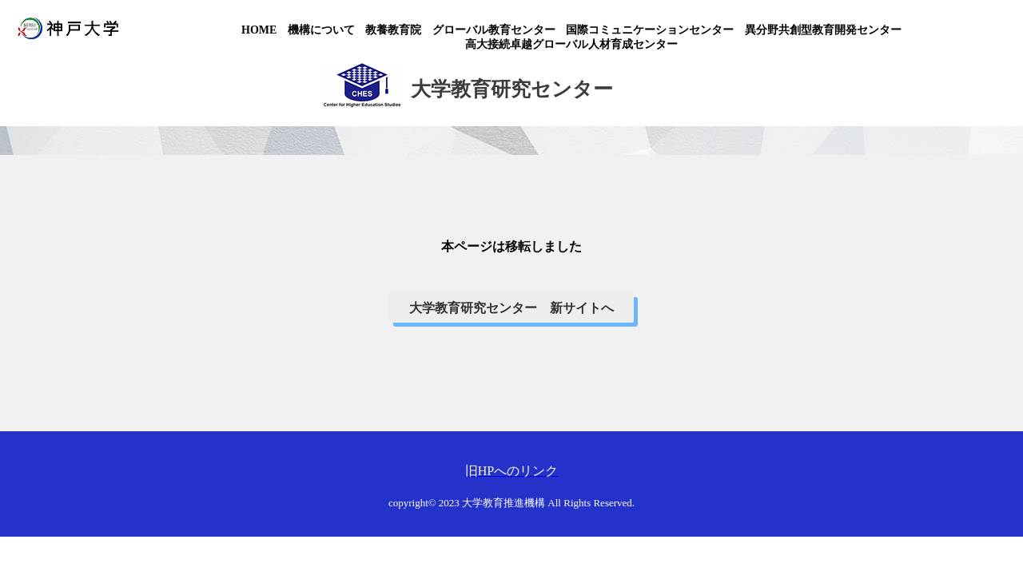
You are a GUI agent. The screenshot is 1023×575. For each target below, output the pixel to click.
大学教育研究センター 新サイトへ (511, 308)
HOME (259, 30)
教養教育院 (393, 30)
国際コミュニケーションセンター (650, 30)
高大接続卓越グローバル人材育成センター (571, 44)
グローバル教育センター (493, 30)
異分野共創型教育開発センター (823, 30)
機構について (321, 30)
